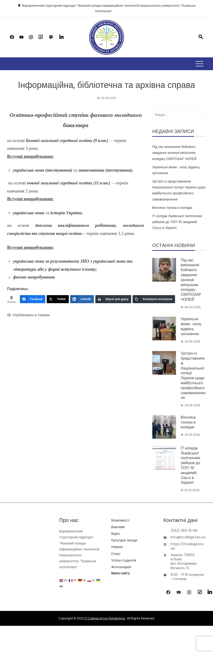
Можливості (120, 520)
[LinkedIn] (82, 299)
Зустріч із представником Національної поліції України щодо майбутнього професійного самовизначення (193, 375)
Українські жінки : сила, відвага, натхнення (191, 326)
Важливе (118, 527)
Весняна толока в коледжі (172, 207)
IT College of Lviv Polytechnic (104, 618)
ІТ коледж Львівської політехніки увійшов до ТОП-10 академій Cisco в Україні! (177, 222)
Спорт (115, 553)
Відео (115, 533)
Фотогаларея (121, 567)
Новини (44, 315)
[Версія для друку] (113, 299)
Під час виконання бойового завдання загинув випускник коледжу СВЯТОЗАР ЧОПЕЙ (174, 152)
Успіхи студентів (123, 560)
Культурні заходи (124, 540)
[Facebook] (32, 299)
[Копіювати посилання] (154, 299)
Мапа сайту (120, 573)
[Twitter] (58, 299)
